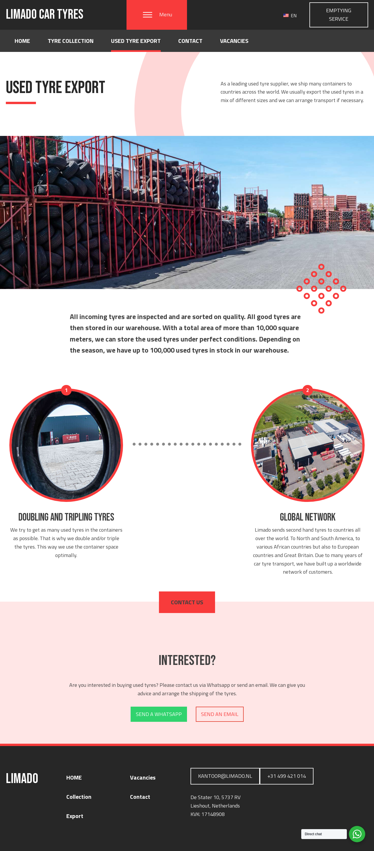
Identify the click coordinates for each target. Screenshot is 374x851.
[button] (157, 15)
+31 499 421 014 (286, 776)
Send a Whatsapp (159, 714)
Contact (190, 40)
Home (22, 40)
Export (74, 815)
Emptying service (338, 14)
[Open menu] (147, 14)
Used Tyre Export (136, 40)
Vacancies (234, 40)
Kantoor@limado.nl (225, 776)
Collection (78, 796)
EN (290, 15)
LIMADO (44, 15)
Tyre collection (71, 40)
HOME (74, 777)
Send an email (219, 714)
